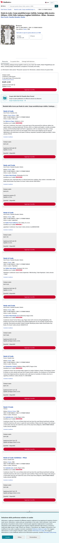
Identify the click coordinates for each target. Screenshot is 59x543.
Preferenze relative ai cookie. (39, 529)
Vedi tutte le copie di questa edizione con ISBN (28, 32)
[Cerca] (56, 6)
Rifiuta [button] (19, 537)
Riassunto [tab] (5, 61)
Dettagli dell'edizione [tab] (28, 61)
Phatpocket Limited (11, 366)
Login (51, 2)
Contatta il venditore (8, 137)
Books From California (11, 222)
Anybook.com (9, 417)
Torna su (29, 512)
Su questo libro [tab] (14, 61)
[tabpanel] (29, 67)
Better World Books (10, 175)
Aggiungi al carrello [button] (29, 89)
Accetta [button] (7, 537)
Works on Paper (9, 121)
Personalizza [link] (33, 537)
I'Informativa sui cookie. (38, 530)
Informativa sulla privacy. (49, 532)
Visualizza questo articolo (8, 79)
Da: (22, 36)
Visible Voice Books (10, 268)
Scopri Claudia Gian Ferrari (17, 100)
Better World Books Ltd (12, 315)
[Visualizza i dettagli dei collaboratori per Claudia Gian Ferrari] (7, 17)
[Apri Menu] (3, 6)
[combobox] (32, 6)
